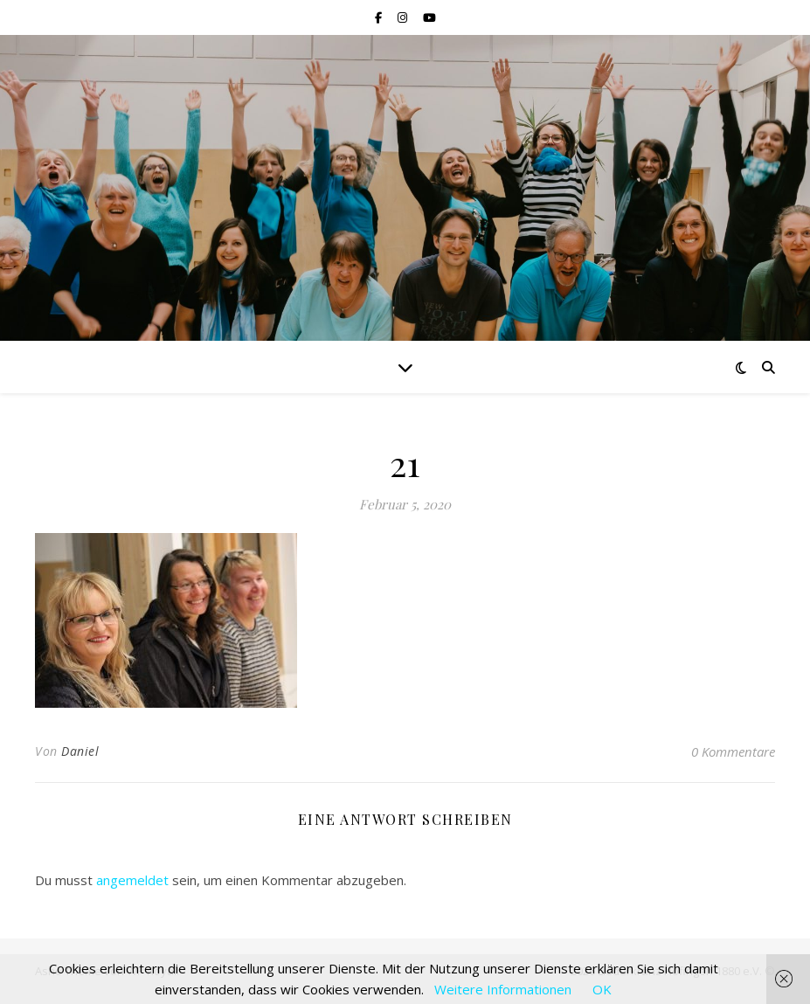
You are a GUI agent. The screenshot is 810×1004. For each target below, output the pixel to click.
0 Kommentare (733, 751)
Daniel (80, 751)
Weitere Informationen (502, 989)
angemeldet (132, 880)
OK (602, 989)
